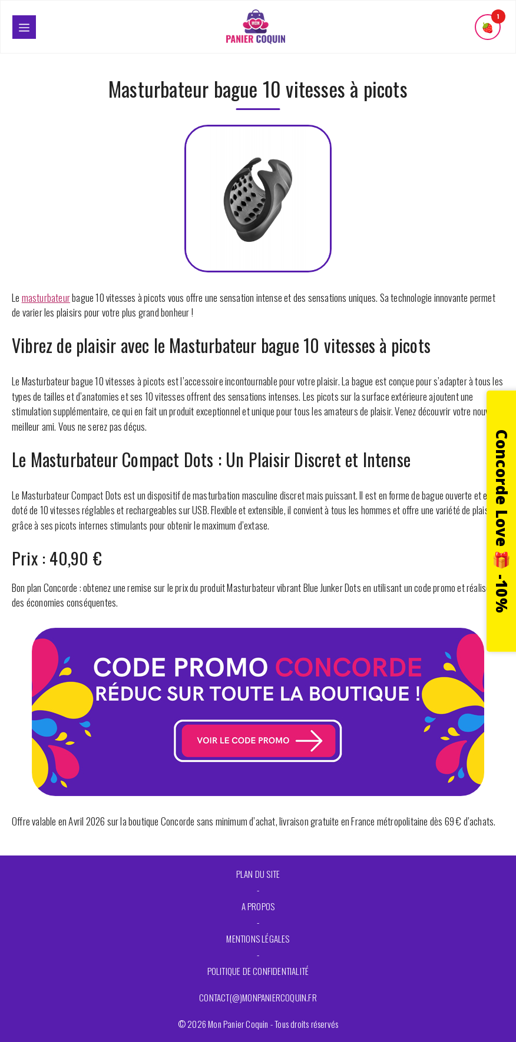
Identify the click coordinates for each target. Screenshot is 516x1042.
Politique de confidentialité (258, 970)
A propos (258, 906)
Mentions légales (257, 938)
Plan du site (258, 873)
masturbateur (46, 297)
